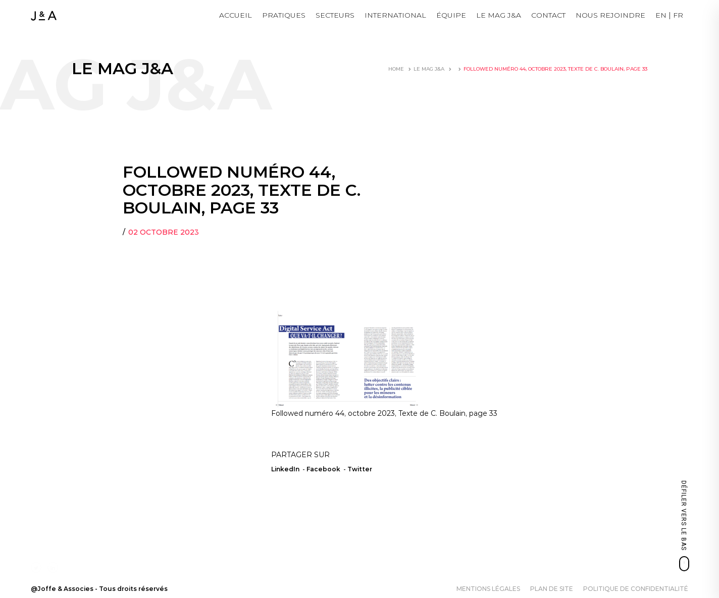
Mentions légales (488, 588)
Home (396, 69)
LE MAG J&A (498, 15)
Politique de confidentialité (635, 588)
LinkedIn (285, 469)
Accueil (235, 15)
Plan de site (551, 588)
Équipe (451, 15)
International (395, 15)
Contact (548, 15)
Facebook (323, 469)
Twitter (359, 469)
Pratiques (283, 15)
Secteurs (335, 15)
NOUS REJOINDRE (610, 15)
